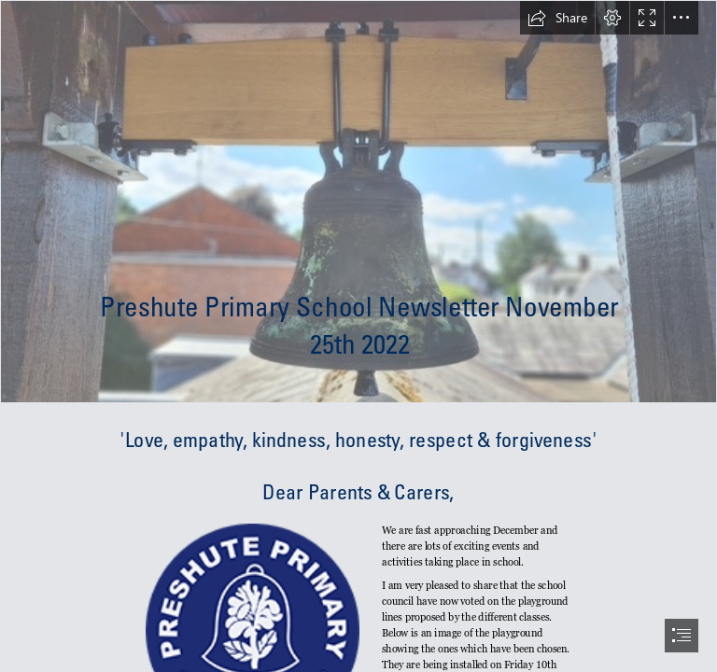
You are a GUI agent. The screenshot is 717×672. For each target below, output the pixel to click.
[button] (557, 18)
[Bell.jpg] (358, 201)
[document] (358, 336)
